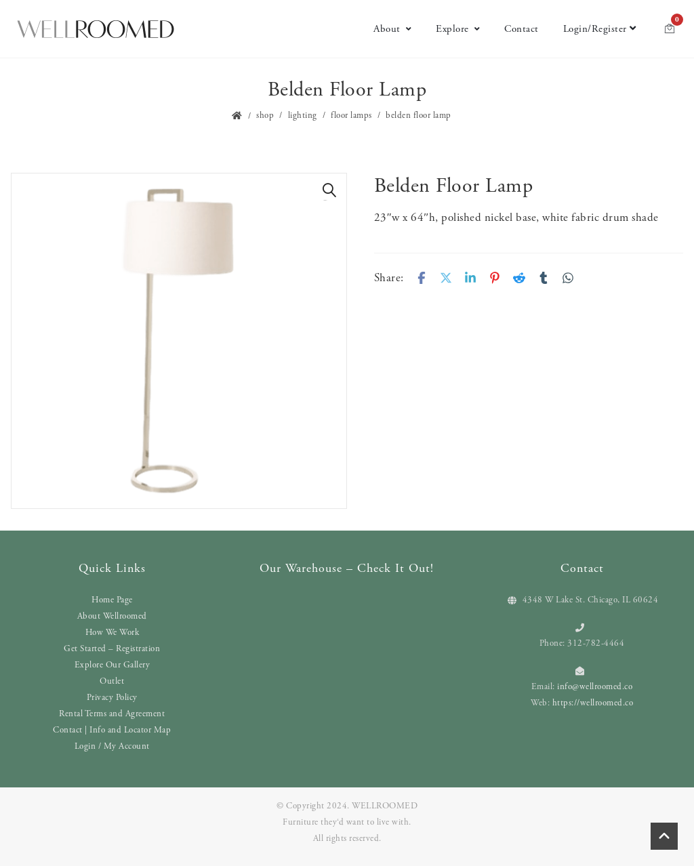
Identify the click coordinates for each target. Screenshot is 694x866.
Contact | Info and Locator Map (112, 730)
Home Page (112, 600)
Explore (458, 28)
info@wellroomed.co (594, 687)
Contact (521, 28)
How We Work (112, 632)
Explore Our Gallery (112, 665)
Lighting (302, 115)
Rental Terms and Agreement (112, 714)
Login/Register (599, 28)
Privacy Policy (112, 697)
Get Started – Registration (112, 649)
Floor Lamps (351, 115)
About (392, 28)
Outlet (112, 681)
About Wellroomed (112, 616)
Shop (265, 115)
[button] (329, 190)
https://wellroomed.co (593, 703)
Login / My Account (112, 746)
